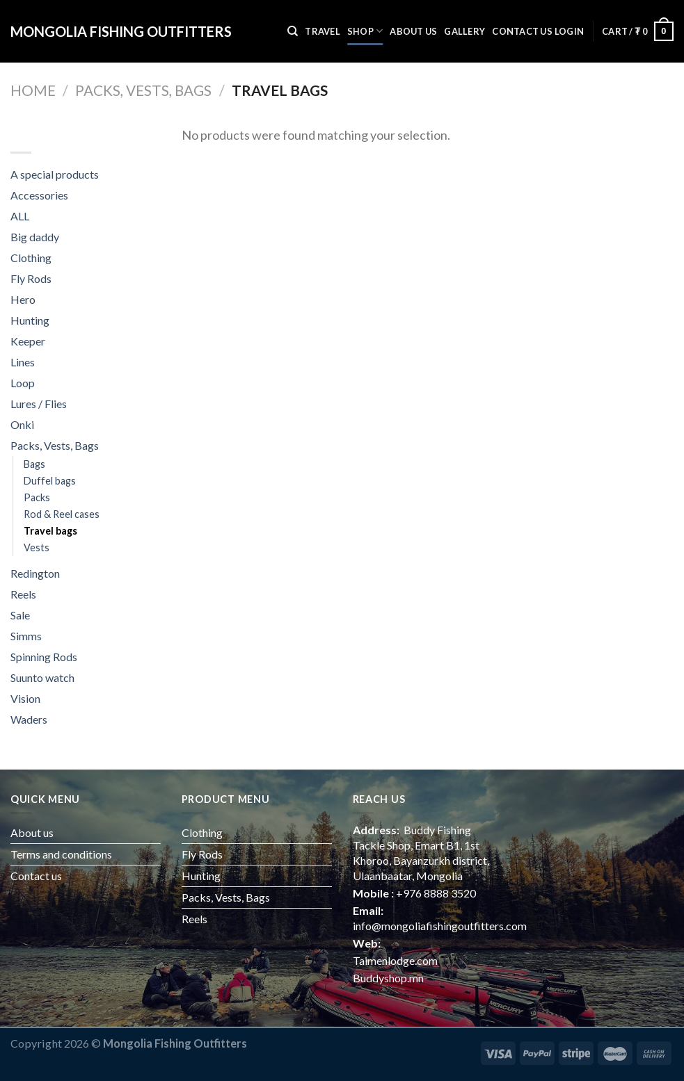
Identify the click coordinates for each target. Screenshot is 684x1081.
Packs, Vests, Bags (143, 90)
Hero (22, 299)
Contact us (522, 31)
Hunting (29, 320)
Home (33, 90)
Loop (22, 382)
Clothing (30, 257)
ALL (19, 215)
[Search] (292, 31)
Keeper (27, 341)
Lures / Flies (38, 403)
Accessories (39, 195)
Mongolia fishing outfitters (121, 31)
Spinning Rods (43, 656)
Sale (20, 614)
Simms (26, 635)
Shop (365, 31)
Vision (25, 698)
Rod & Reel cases (62, 514)
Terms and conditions (61, 854)
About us (413, 31)
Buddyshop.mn (388, 977)
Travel (322, 31)
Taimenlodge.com (395, 960)
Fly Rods (30, 278)
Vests (36, 547)
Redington (35, 573)
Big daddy (34, 236)
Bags (34, 464)
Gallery (464, 31)
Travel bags (50, 531)
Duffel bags (50, 481)
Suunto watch (42, 677)
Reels (23, 594)
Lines (22, 361)
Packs (37, 497)
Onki (22, 424)
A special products (54, 174)
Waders (28, 719)
